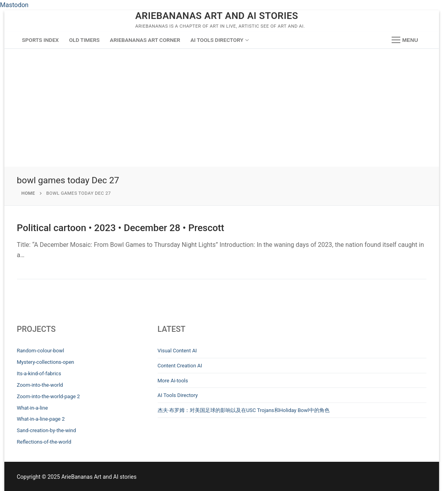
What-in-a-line (32, 408)
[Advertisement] (221, 107)
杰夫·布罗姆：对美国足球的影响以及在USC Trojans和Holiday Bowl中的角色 (244, 410)
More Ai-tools (173, 381)
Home (28, 193)
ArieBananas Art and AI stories (216, 15)
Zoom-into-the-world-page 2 (48, 396)
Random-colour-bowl (40, 351)
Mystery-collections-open (45, 362)
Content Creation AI (180, 366)
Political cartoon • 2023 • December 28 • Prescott (120, 227)
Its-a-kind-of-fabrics (39, 373)
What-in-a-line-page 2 (41, 419)
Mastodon (14, 5)
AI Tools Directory (178, 395)
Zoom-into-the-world (40, 385)
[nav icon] (404, 40)
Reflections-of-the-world (44, 442)
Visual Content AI (177, 351)
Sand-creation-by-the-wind (46, 430)
